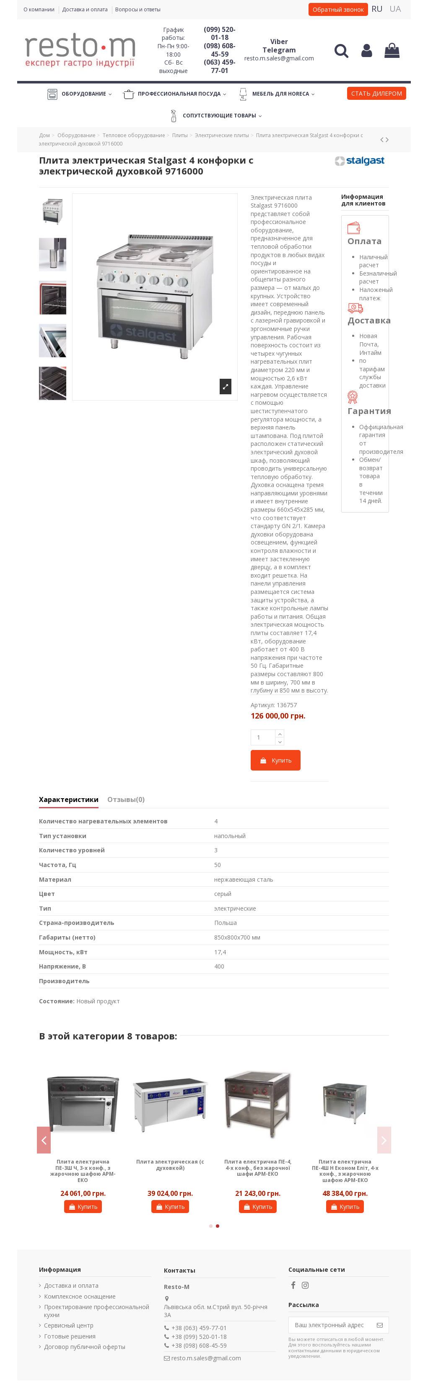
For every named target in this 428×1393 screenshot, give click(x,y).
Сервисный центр (68, 1325)
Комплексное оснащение (80, 1296)
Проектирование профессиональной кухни (96, 1311)
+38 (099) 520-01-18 (199, 1337)
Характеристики (69, 800)
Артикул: (263, 705)
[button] (376, 94)
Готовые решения (70, 1336)
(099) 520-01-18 (220, 33)
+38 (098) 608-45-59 (199, 1345)
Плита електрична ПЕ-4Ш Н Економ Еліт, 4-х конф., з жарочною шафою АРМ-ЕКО (345, 1170)
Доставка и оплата (85, 9)
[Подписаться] (380, 1325)
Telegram (279, 50)
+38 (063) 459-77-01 (199, 1328)
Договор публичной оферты (84, 1347)
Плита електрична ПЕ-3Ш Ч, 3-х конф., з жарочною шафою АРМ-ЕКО (83, 1170)
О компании (39, 9)
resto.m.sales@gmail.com (279, 58)
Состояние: (57, 1001)
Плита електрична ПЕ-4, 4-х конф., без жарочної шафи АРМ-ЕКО (257, 1167)
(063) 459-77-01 (220, 66)
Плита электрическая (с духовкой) (170, 1164)
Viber (279, 41)
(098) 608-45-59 (220, 50)
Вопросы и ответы (138, 9)
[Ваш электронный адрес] (330, 1325)
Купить (275, 760)
